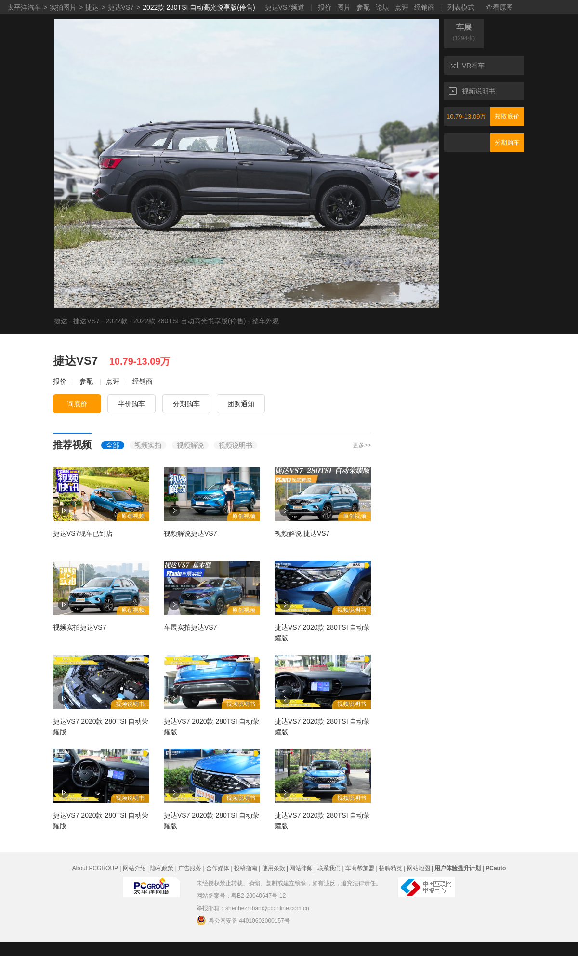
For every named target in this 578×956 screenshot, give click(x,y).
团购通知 (240, 404)
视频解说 (190, 445)
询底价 (77, 404)
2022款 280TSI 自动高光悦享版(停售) (199, 7)
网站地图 (418, 868)
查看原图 (499, 7)
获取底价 (507, 116)
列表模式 (460, 7)
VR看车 (467, 65)
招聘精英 (390, 868)
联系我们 (329, 868)
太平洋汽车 (24, 7)
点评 (401, 7)
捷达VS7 (121, 7)
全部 (112, 445)
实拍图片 (63, 7)
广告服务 (189, 868)
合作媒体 (217, 868)
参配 (363, 7)
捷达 (92, 7)
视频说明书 (472, 91)
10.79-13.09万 (466, 116)
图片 (344, 7)
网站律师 (301, 868)
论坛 (382, 7)
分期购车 (507, 142)
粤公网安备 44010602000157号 (243, 920)
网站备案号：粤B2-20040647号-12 (241, 895)
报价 (324, 7)
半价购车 (131, 404)
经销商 (424, 7)
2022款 (116, 321)
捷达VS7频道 (284, 7)
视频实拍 (147, 445)
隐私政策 (161, 868)
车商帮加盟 (359, 868)
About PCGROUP (95, 868)
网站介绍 (134, 868)
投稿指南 (245, 868)
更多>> (362, 445)
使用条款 (273, 868)
